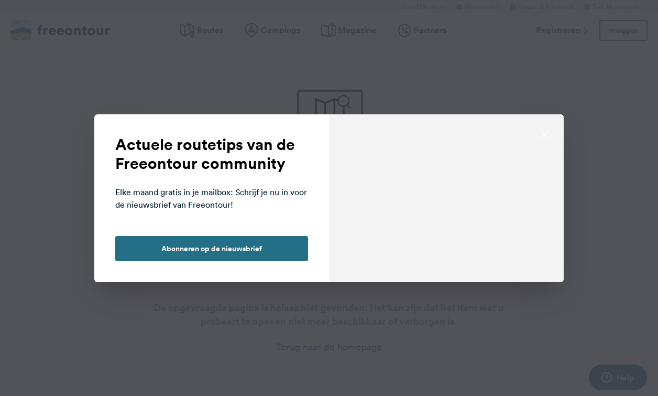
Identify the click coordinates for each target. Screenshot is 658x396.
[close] (545, 133)
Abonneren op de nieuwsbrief (211, 248)
